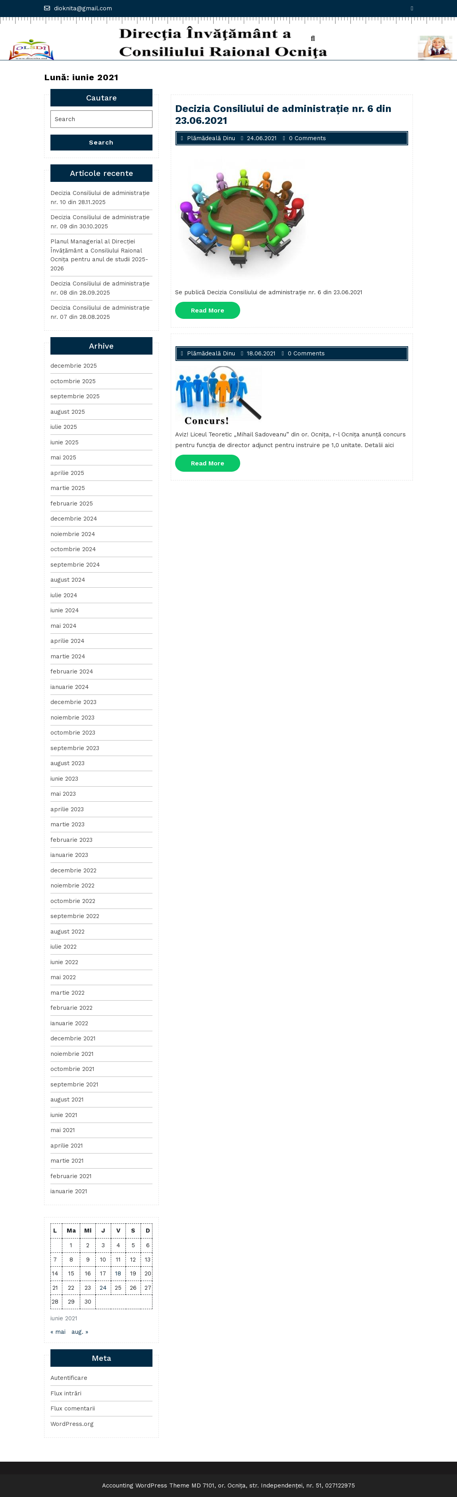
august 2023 (67, 763)
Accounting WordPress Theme (145, 1485)
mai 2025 (63, 457)
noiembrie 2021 (72, 1053)
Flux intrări (65, 1393)
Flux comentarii (72, 1408)
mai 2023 (63, 793)
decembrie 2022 (73, 870)
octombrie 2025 (73, 381)
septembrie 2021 (74, 1084)
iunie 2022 (64, 962)
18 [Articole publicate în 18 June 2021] (118, 1273)
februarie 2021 (71, 1176)
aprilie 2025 (67, 472)
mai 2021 (62, 1130)
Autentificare (68, 1377)
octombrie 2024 (73, 549)
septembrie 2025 (75, 396)
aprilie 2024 (67, 640)
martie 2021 (67, 1160)
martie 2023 (67, 824)
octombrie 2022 (72, 901)
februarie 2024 (71, 671)
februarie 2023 (71, 839)
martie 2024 (67, 656)
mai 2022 (63, 977)
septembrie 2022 (74, 916)
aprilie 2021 (66, 1145)
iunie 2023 (64, 778)
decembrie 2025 (73, 365)
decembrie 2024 (73, 518)
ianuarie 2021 (68, 1191)
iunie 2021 (63, 1115)
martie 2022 (67, 992)
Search (101, 142)
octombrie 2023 (72, 732)
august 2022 (67, 931)
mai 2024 (63, 625)
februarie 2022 (71, 1007)
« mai (58, 1331)
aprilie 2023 (67, 809)
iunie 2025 (64, 442)
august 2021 (67, 1099)
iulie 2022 (63, 946)
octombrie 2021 (72, 1069)
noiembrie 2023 (72, 717)
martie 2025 (67, 488)
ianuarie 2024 (69, 687)
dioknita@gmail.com (78, 8)
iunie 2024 (64, 610)
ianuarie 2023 (69, 854)
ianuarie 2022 (69, 1023)
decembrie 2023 (73, 702)
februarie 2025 (71, 503)
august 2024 (67, 579)
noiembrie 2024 (72, 534)
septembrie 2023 (74, 748)
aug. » (79, 1331)
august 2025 (67, 411)
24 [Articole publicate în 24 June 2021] (103, 1287)
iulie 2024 (63, 595)
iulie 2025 (63, 426)
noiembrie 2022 (72, 885)
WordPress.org (72, 1424)
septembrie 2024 (75, 564)
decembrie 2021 (73, 1038)
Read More (215, 312)
